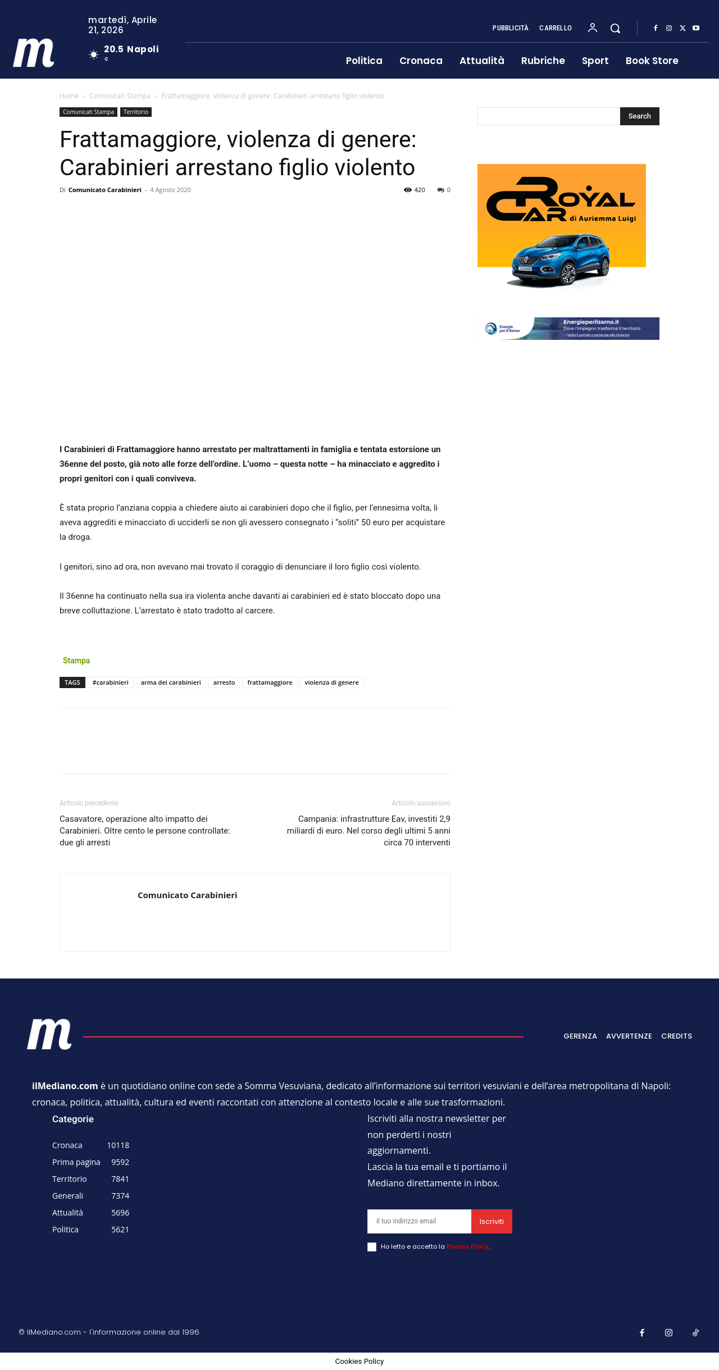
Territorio (136, 112)
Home (69, 96)
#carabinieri (111, 682)
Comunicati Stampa (120, 96)
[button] (615, 28)
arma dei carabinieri (171, 682)
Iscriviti (492, 1221)
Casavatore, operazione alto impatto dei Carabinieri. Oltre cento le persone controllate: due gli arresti (145, 831)
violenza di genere (332, 682)
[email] (419, 1221)
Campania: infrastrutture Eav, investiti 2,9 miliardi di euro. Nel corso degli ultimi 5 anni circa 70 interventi (368, 831)
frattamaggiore (269, 682)
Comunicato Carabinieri (105, 189)
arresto (224, 682)
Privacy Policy (468, 1246)
